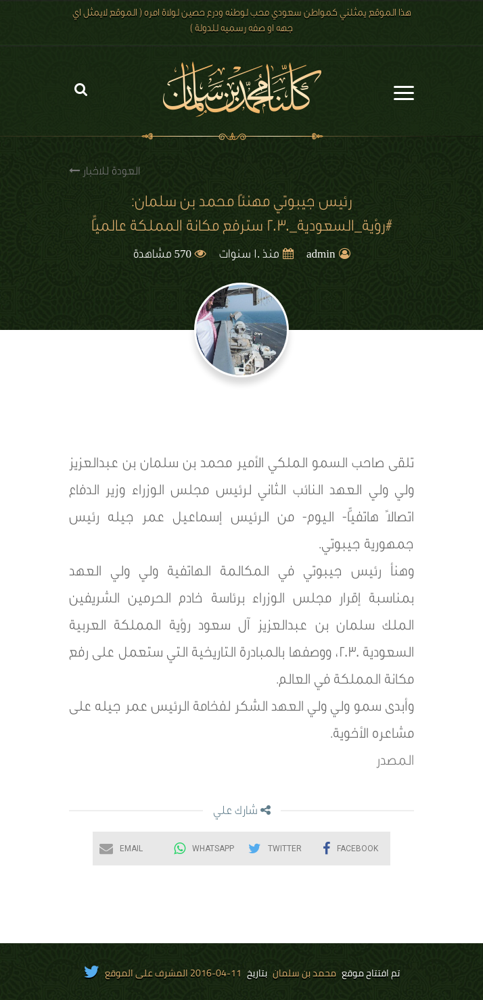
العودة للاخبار (104, 171)
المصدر (395, 762)
